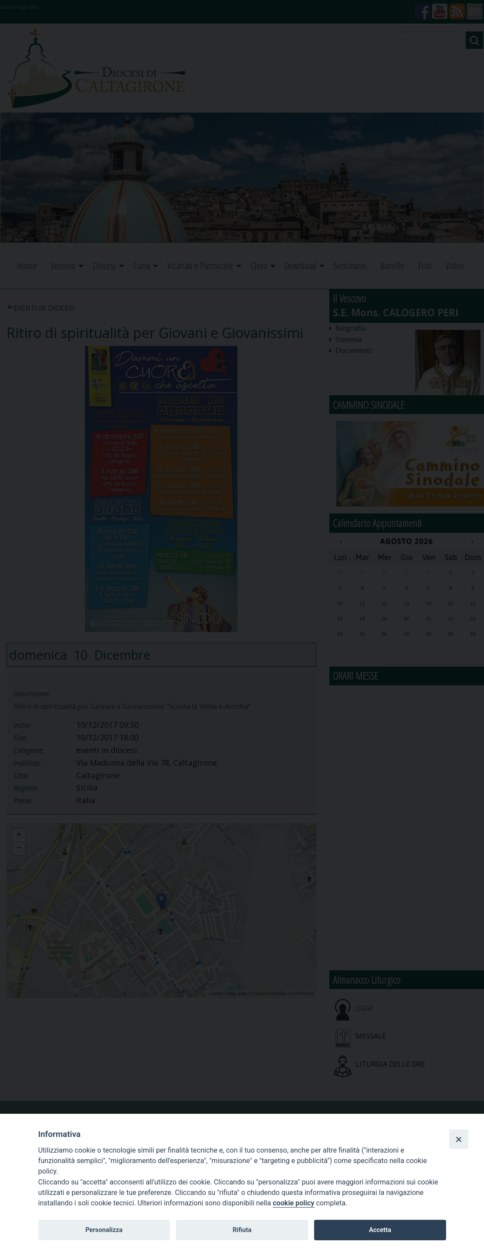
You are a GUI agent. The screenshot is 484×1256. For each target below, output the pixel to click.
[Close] (458, 1139)
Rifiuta (242, 1230)
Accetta (380, 1230)
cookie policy (293, 1203)
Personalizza (103, 1230)
